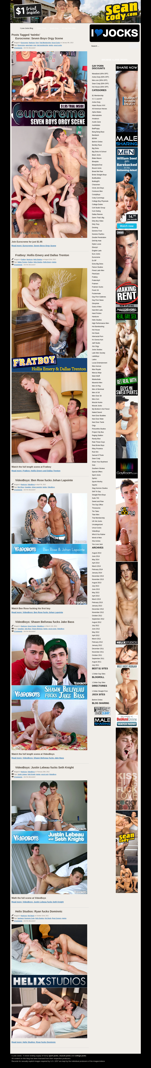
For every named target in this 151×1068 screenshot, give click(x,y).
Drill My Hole (96, 241)
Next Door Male (97, 419)
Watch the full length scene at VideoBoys (33, 754)
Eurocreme (24, 42)
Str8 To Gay (96, 491)
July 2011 (95, 665)
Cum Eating (96, 211)
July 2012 (95, 626)
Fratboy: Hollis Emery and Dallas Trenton (42, 255)
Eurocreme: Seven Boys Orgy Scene (39, 38)
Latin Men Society (98, 353)
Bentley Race (97, 145)
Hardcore (32, 42)
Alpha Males (96, 112)
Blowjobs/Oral (97, 165)
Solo (93, 465)
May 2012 (95, 632)
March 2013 (96, 599)
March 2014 (96, 566)
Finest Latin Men (98, 270)
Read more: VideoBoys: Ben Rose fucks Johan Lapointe (37, 612)
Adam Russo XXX (98, 105)
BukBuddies (96, 178)
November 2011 (98, 652)
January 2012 (97, 645)
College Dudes (97, 204)
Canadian (28, 487)
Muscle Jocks (97, 406)
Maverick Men (97, 383)
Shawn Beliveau (37, 629)
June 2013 (96, 589)
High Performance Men (100, 323)
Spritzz (94, 478)
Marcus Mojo (96, 373)
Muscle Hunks (97, 402)
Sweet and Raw (98, 501)
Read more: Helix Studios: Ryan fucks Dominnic (34, 1042)
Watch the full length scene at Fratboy (31, 467)
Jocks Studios (97, 350)
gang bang (29, 45)
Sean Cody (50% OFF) (100, 84)
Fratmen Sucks (97, 287)
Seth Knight (31, 774)
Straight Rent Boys (99, 495)
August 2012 (96, 622)
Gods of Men (96, 307)
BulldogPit (95, 181)
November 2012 (98, 612)
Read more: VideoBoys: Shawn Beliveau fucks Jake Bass (38, 758)
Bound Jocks (96, 168)
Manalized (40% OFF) (100, 74)
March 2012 (96, 639)
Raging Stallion (97, 435)
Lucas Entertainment (99, 363)
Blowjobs (95, 162)
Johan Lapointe (37, 487)
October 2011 (97, 655)
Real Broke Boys (98, 445)
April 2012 (95, 635)
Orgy (37, 42)
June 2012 (96, 629)
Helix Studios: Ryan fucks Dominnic (38, 911)
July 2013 (95, 586)
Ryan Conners (56, 918)
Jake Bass (28, 629)
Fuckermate (96, 293)
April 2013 (95, 596)
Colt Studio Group (98, 208)
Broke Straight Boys (99, 175)
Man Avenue (96, 366)
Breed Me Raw (97, 171)
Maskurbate (96, 379)
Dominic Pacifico (98, 234)
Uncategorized (97, 524)
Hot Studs (31, 915)
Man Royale (96, 369)
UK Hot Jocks (97, 521)
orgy (34, 45)
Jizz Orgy (95, 346)
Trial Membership (45, 42)
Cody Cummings (98, 198)
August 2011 (96, 662)
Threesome (96, 508)
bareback (21, 918)
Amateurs (95, 119)
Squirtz (94, 485)
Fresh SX (95, 290)
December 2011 (98, 649)
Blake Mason (96, 158)
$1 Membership (97, 96)
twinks (51, 45)
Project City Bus (98, 432)
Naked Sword (97, 412)
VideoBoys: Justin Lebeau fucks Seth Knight (44, 767)
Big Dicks (95, 148)
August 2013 (96, 583)
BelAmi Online (97, 142)
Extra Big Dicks (97, 264)
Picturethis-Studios (99, 429)
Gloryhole (95, 303)
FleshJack (95, 274)
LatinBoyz (95, 356)
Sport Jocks (96, 475)
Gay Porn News (98, 300)
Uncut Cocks (56, 42)
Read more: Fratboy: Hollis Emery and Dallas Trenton (36, 471)
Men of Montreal (98, 389)
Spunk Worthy (97, 482)
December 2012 (98, 609)
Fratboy (23, 259)
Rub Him (95, 452)
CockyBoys (96, 195)
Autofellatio (96, 125)
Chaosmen (96, 185)
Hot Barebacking (98, 326)
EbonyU (95, 247)
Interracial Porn (97, 336)
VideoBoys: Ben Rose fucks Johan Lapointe (44, 480)
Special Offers (97, 472)
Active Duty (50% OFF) (100, 77)
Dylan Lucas (96, 244)
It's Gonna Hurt (97, 340)
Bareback (95, 135)
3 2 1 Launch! (97, 99)
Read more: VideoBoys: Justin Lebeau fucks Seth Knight (38, 902)
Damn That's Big (98, 218)
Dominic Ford (97, 231)
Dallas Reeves (97, 214)
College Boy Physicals (100, 201)
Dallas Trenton (22, 262)
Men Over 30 (96, 396)
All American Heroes (99, 109)
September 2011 (98, 659)
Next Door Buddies (99, 416)
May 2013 (95, 593)
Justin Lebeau (22, 774)
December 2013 (98, 576)
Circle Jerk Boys (98, 188)
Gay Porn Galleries (99, 297)
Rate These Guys (98, 442)
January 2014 (97, 573)
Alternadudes (97, 115)
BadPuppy (96, 129)
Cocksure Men (97, 191)
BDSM (94, 138)
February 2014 (97, 569)
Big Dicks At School (99, 152)
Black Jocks (96, 155)
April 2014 (95, 563)
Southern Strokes (98, 468)
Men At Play (96, 386)
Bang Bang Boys (98, 132)
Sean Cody (96, 458)
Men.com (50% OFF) (99, 80)
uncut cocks (58, 45)
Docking (95, 228)
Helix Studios (37, 259)
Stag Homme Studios (100, 488)
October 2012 (97, 616)
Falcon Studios (97, 267)
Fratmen (95, 284)
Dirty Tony (95, 224)
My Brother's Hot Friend (100, 409)
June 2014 (96, 556)
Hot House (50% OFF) (100, 87)
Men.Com (95, 399)
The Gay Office (97, 505)
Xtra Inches (96, 541)
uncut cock (44, 774)
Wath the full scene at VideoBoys (29, 898)
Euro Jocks (96, 254)
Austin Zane (96, 122)
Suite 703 (95, 498)
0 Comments (18, 48)
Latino (94, 359)
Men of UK (96, 392)
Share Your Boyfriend (100, 462)
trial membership (42, 45)
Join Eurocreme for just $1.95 (27, 242)
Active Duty (96, 102)
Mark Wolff (96, 376)
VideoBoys (31, 484)
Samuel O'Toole (98, 455)
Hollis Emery (47, 262)
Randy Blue (96, 439)
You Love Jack (97, 544)
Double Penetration (99, 237)
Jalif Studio (96, 343)
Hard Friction (96, 313)
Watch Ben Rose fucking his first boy (31, 608)
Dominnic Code (29, 918)
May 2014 (95, 560)
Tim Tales (95, 511)
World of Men (97, 538)
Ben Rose (21, 487)
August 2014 (96, 553)
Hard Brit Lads (97, 310)
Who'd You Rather (98, 534)
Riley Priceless (97, 449)
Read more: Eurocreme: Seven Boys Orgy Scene (34, 246)
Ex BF (94, 261)
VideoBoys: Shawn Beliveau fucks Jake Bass (44, 621)
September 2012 (98, 619)
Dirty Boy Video (97, 221)
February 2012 (97, 642)
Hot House (96, 330)
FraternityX (96, 280)
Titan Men (95, 515)
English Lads (96, 251)
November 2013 (98, 579)
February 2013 (97, 602)
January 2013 (97, 606)
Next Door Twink (98, 422)
